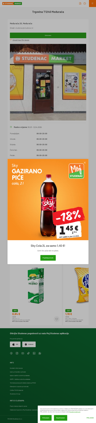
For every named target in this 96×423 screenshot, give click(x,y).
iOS (15, 344)
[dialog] (67, 414)
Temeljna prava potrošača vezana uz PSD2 (23, 383)
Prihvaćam (45, 418)
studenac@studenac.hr (24, 28)
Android (29, 344)
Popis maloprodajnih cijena (18, 406)
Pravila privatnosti (74, 412)
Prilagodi (90, 418)
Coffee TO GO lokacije (16, 390)
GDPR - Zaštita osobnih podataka (20, 379)
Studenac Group (15, 394)
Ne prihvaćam (60, 418)
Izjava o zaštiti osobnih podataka (20, 375)
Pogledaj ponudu (48, 258)
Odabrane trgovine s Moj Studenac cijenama (24, 410)
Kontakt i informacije (16, 368)
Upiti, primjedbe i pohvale (18, 372)
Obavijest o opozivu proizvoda (19, 386)
